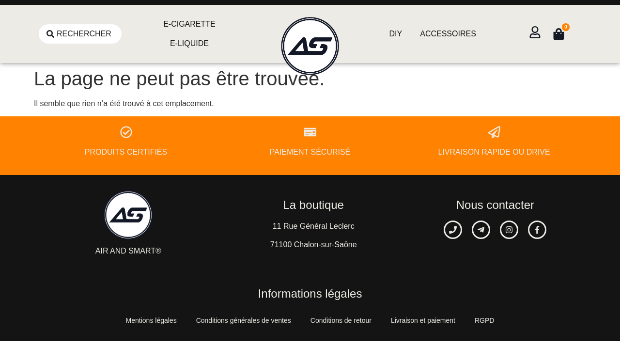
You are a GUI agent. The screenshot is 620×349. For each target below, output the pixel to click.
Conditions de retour (341, 320)
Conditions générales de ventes (243, 320)
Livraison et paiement (423, 320)
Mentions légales (151, 320)
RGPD (484, 320)
